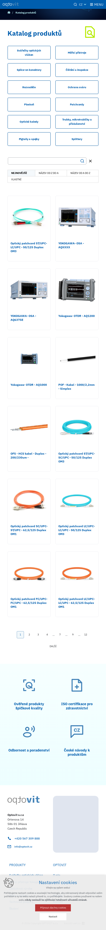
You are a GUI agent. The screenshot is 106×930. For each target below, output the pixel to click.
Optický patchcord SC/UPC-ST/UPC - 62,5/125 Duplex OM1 (29, 530)
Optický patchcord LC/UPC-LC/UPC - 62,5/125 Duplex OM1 (76, 602)
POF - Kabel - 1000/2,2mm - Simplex (76, 386)
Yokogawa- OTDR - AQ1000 (29, 384)
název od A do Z (80, 173)
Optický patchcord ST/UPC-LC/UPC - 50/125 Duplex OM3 (29, 247)
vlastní (16, 179)
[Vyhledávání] (82, 160)
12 (85, 634)
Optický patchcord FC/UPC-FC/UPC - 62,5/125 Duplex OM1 (29, 602)
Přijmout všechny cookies (53, 907)
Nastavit (53, 916)
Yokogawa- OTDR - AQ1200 (76, 316)
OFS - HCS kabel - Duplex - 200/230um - (28, 455)
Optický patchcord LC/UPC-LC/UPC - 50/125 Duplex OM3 (76, 530)
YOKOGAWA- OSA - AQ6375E (23, 318)
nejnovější (19, 173)
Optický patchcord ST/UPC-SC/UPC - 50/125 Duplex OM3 (76, 457)
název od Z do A (49, 173)
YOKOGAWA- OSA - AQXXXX (71, 245)
